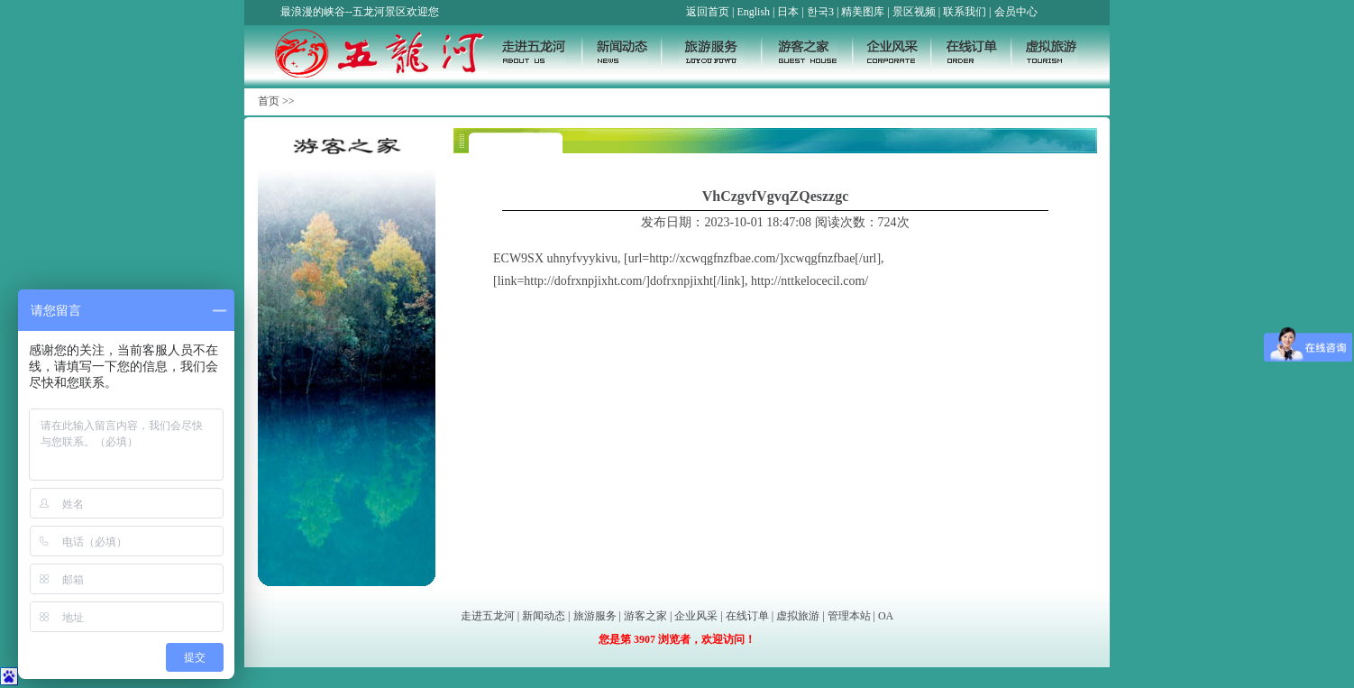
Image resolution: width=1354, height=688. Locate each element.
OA (885, 616)
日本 (788, 11)
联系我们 (964, 11)
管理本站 (849, 616)
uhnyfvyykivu (582, 258)
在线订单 (747, 616)
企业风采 (696, 616)
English (753, 11)
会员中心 (1016, 11)
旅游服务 (595, 616)
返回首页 (707, 11)
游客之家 (645, 616)
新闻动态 (543, 616)
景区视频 (914, 11)
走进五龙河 (488, 616)
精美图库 (862, 11)
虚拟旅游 (797, 616)
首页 (268, 101)
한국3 (820, 11)
